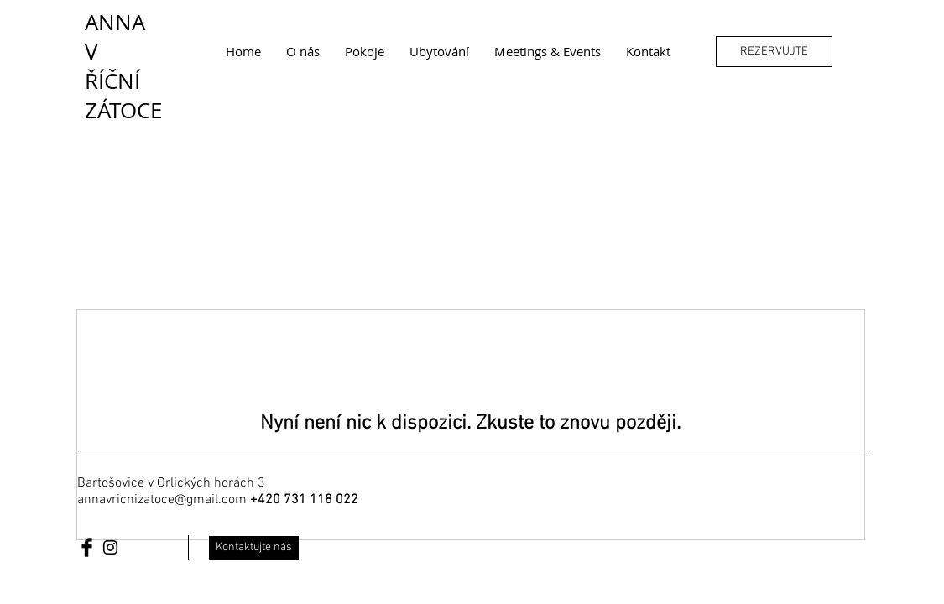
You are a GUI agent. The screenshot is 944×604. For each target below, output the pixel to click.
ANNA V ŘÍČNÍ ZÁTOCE (123, 66)
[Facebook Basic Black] (86, 547)
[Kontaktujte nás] (254, 548)
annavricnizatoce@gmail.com (162, 500)
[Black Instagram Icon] (110, 547)
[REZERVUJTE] (774, 51)
